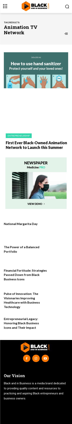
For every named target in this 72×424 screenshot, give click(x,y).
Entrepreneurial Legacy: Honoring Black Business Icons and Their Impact (21, 323)
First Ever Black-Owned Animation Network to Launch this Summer (36, 145)
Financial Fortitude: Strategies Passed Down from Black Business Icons (25, 275)
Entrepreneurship (19, 135)
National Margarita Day (21, 224)
